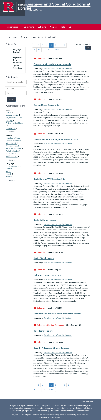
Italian (8, 171)
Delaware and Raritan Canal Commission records (57, 314)
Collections (29, 27)
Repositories (13, 27)
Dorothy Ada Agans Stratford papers (51, 348)
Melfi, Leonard (11, 156)
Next (56, 50)
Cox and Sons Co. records (46, 105)
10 (39, 50)
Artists (8, 113)
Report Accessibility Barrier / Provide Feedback (65, 411)
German (9, 169)
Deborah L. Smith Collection (47, 275)
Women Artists (12, 115)
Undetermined (12, 166)
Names (53, 27)
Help (62, 27)
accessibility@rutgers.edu (22, 411)
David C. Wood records (45, 220)
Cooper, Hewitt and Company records (52, 64)
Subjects (42, 27)
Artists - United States (14, 123)
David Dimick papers (44, 258)
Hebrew (9, 177)
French (9, 174)
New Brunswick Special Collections (58, 69)
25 (49, 50)
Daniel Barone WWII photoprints (49, 179)
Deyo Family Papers (43, 331)
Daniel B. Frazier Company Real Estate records (56, 139)
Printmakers (11, 128)
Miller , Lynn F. (11, 143)
